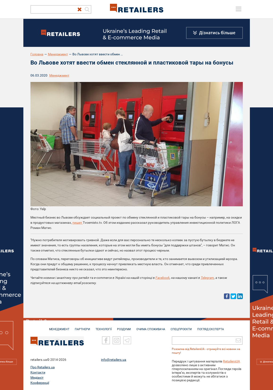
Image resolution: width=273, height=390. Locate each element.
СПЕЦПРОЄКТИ (181, 327)
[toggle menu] (238, 9)
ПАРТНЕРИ (82, 327)
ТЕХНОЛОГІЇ (104, 327)
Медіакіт (37, 377)
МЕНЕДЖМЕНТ (59, 327)
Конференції (39, 383)
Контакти (37, 372)
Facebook (162, 278)
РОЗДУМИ (124, 327)
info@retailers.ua (113, 360)
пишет (77, 222)
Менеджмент (58, 54)
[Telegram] (127, 340)
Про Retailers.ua (42, 367)
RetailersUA (231, 361)
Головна (36, 54)
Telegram (207, 278)
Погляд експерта (210, 327)
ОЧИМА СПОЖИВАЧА (150, 327)
